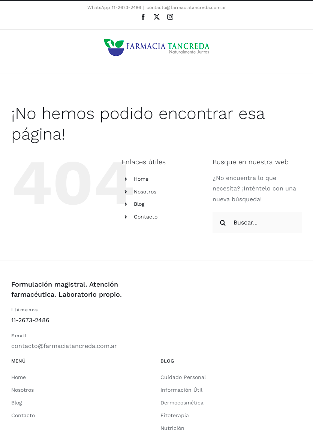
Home (141, 179)
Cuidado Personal (183, 377)
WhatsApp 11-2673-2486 (114, 7)
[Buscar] (223, 222)
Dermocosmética (182, 403)
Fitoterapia (174, 415)
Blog (139, 204)
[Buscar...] (257, 222)
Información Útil (181, 390)
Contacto (145, 217)
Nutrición (172, 428)
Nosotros (145, 192)
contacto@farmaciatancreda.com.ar (186, 7)
